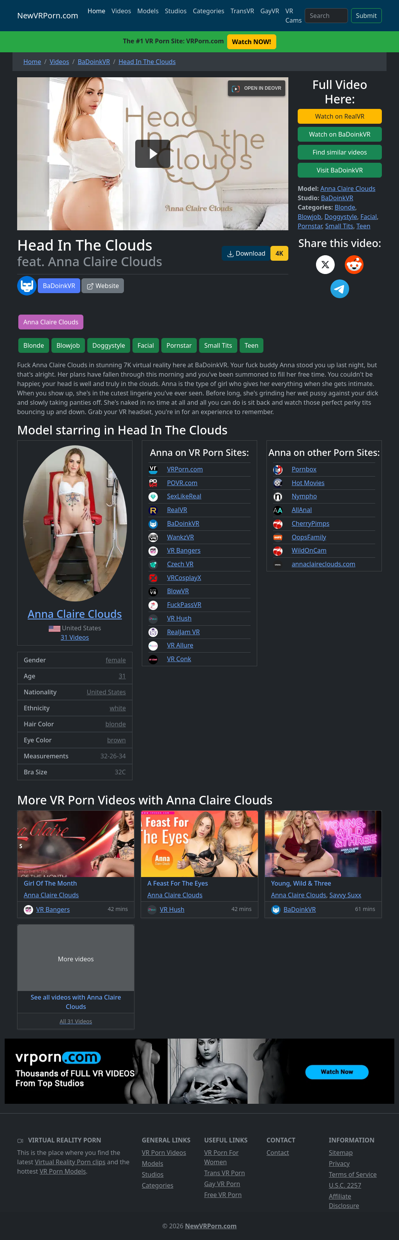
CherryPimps (311, 523)
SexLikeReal (184, 496)
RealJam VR (183, 632)
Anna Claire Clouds (347, 188)
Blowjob (309, 216)
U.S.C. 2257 (345, 1185)
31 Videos (75, 637)
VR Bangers (184, 550)
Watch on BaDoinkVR (340, 134)
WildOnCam (309, 550)
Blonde (345, 207)
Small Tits (339, 226)
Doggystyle (341, 216)
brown (116, 740)
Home (97, 11)
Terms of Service (353, 1174)
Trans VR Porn (224, 1173)
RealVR (177, 509)
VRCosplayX (184, 577)
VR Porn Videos (164, 1152)
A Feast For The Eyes (177, 883)
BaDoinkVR (59, 285)
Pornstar (310, 226)
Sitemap (341, 1152)
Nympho (304, 496)
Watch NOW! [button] (251, 41)
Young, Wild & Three (301, 883)
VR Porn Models (63, 1171)
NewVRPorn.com (47, 15)
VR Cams (294, 16)
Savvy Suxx (345, 895)
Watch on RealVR (339, 116)
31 (122, 676)
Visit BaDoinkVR (340, 170)
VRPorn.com (185, 469)
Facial (368, 216)
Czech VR (180, 564)
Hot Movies (308, 483)
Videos (121, 11)
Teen (364, 226)
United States (106, 692)
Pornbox (304, 469)
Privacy (339, 1163)
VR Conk (179, 659)
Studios (176, 11)
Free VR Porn (223, 1194)
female (116, 660)
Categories (208, 11)
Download (246, 253)
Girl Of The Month (50, 883)
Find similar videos (339, 152)
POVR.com (182, 483)
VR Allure (180, 645)
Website (103, 285)
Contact (278, 1152)
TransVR (242, 11)
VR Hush (179, 618)
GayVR (269, 11)
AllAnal (302, 509)
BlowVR (178, 591)
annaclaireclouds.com (323, 564)
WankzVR (180, 537)
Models (148, 11)
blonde (116, 724)
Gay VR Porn (222, 1184)
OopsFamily (309, 537)
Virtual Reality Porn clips (70, 1162)
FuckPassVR (184, 604)
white (118, 708)
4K (279, 253)
